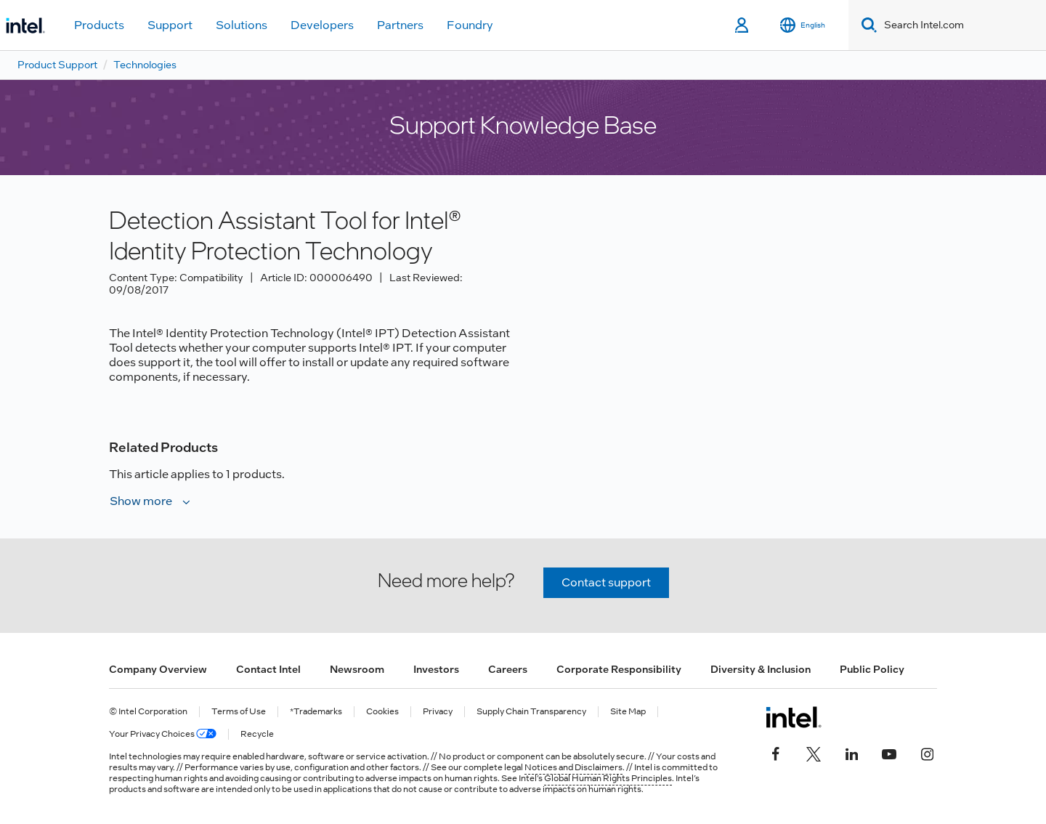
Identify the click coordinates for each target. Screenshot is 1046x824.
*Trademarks (316, 711)
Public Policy (872, 669)
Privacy (438, 711)
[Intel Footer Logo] (794, 717)
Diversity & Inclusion (760, 669)
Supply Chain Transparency (531, 711)
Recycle (257, 734)
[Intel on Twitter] (813, 752)
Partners (400, 25)
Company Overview (158, 669)
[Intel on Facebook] (776, 752)
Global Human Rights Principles (608, 778)
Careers (507, 669)
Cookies (382, 711)
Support (169, 25)
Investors (436, 669)
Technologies (145, 64)
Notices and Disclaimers (573, 767)
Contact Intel (268, 669)
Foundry (470, 25)
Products (99, 25)
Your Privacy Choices (162, 734)
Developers (322, 25)
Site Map (628, 711)
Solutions (241, 25)
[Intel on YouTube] (889, 752)
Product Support (57, 64)
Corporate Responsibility (618, 669)
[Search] (866, 25)
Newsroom (357, 669)
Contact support (606, 582)
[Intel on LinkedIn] (851, 752)
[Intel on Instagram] (927, 752)
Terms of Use (238, 711)
